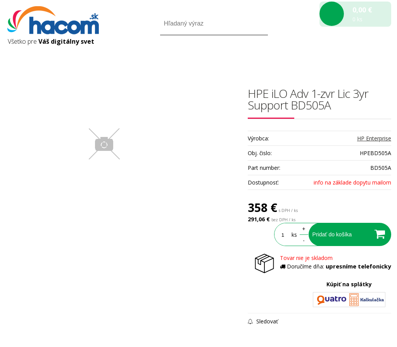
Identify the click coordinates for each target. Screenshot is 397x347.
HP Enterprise (374, 138)
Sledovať (263, 321)
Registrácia (358, 57)
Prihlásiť (327, 57)
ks (291, 234)
